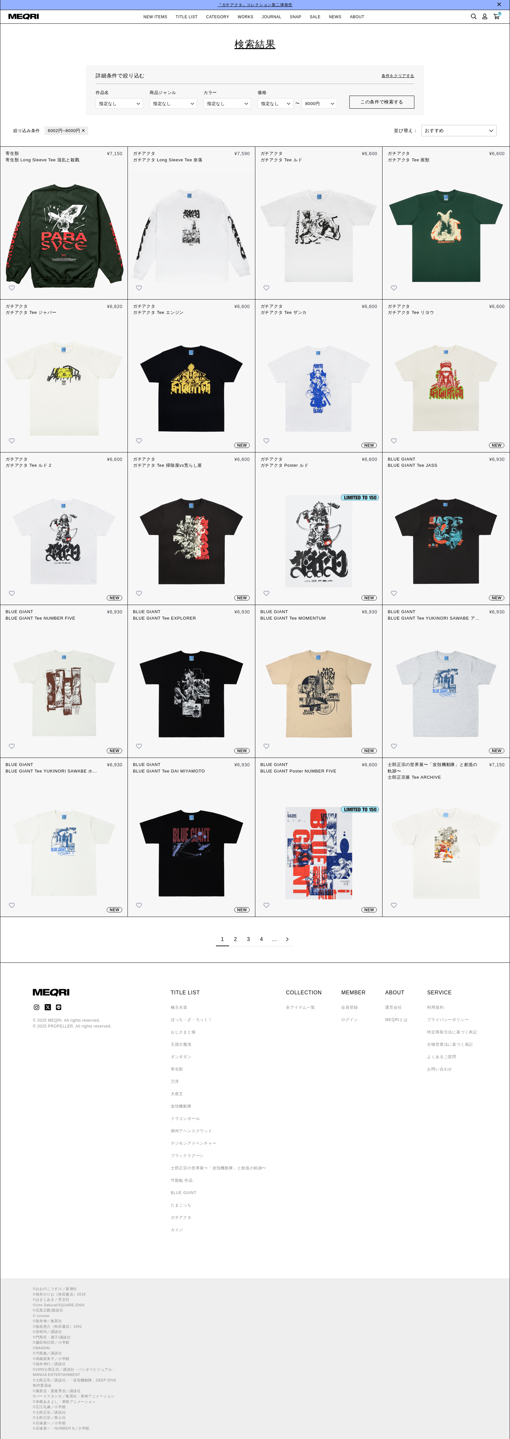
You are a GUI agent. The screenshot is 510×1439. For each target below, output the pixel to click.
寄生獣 (177, 1069)
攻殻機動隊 (181, 1106)
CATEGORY (217, 17)
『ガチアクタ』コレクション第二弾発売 (255, 5)
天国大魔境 (181, 1044)
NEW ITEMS (155, 17)
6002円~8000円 (64, 130)
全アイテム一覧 (300, 1007)
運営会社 (393, 1007)
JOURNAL (271, 17)
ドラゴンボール (185, 1118)
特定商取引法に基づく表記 (452, 1032)
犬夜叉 (177, 1094)
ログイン (349, 1019)
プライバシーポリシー (448, 1019)
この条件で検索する (381, 101)
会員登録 (349, 1007)
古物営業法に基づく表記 (450, 1044)
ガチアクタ (181, 1217)
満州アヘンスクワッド (191, 1131)
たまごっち (181, 1205)
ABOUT (357, 17)
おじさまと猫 (183, 1032)
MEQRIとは (396, 1019)
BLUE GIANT (183, 1192)
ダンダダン (181, 1057)
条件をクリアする (398, 76)
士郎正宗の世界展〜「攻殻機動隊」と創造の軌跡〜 (218, 1168)
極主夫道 (179, 1007)
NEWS (335, 17)
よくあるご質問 (441, 1057)
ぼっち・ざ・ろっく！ (191, 1019)
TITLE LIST (186, 17)
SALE (315, 17)
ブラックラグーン (187, 1155)
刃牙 (175, 1081)
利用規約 (435, 1007)
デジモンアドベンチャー (194, 1143)
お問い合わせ (439, 1069)
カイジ (177, 1230)
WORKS (245, 17)
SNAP (295, 17)
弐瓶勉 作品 (182, 1180)
